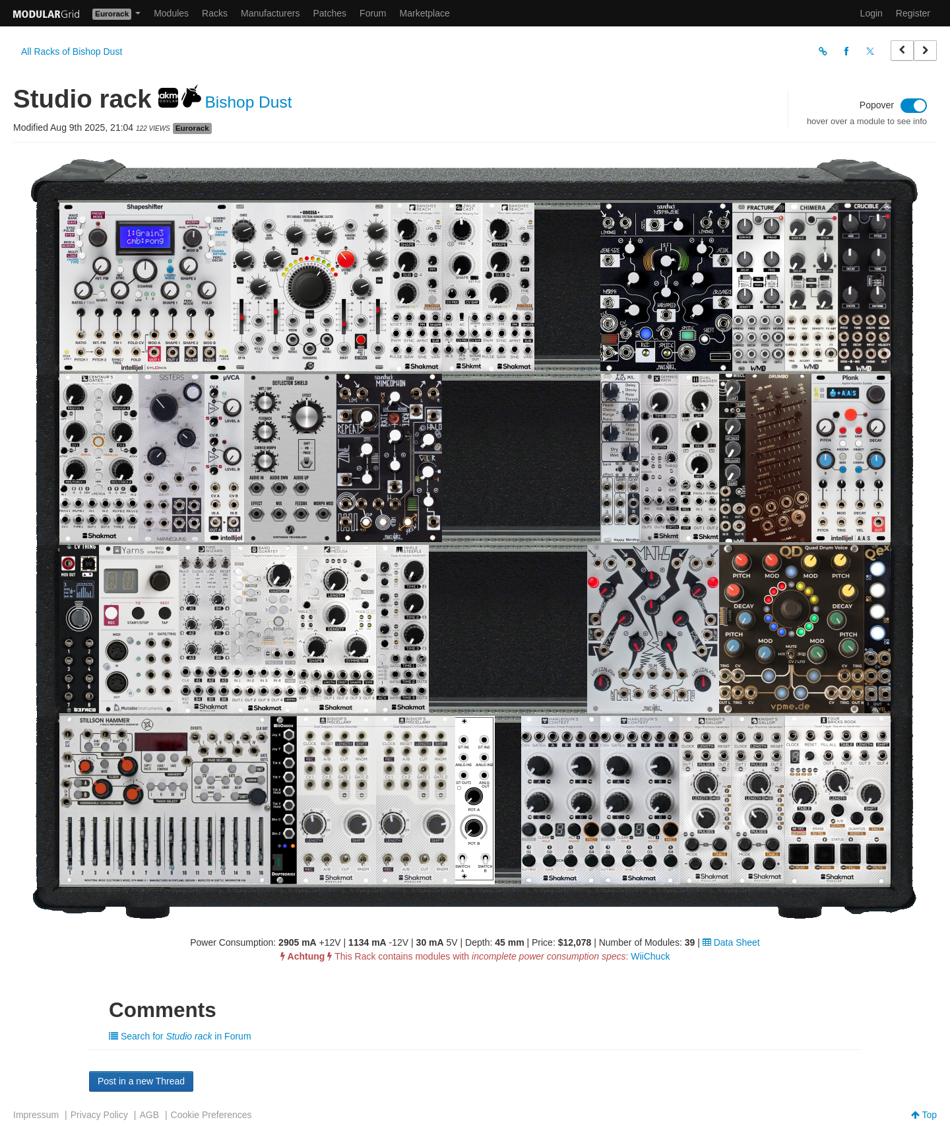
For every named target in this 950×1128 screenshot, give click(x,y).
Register (913, 13)
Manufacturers (270, 13)
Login (871, 13)
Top (924, 1115)
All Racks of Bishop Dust (71, 51)
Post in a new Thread (141, 1081)
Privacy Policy (99, 1115)
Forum (373, 13)
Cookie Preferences (211, 1115)
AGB (149, 1115)
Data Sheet (731, 942)
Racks (215, 13)
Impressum (36, 1115)
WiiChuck (650, 956)
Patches (329, 13)
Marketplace (425, 13)
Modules (171, 13)
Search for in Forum (180, 1036)
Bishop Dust (250, 102)
